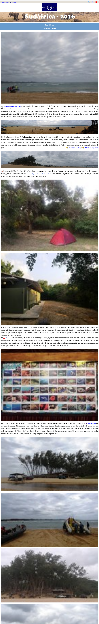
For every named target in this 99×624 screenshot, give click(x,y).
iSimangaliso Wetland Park (12, 106)
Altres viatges (5, 2)
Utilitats (14, 2)
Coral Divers (92, 423)
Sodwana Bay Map (91, 147)
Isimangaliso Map (75, 147)
